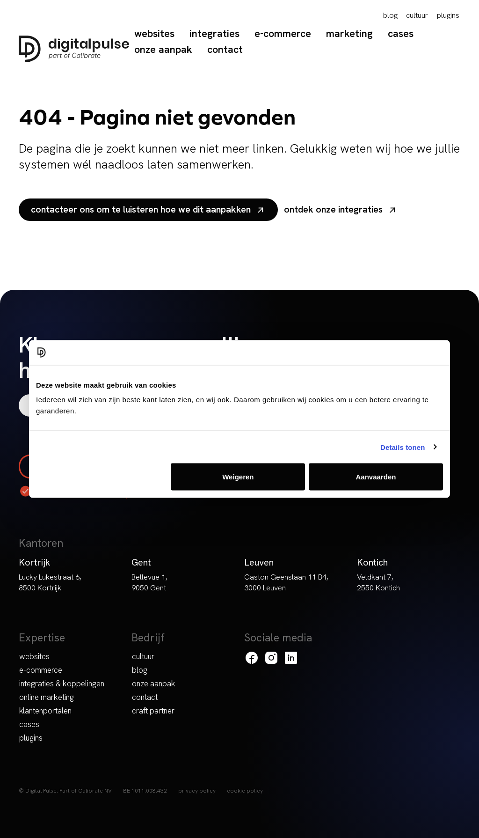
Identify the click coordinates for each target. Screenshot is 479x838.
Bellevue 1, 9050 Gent (149, 582)
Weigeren (238, 477)
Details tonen (402, 447)
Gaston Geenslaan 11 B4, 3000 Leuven (286, 582)
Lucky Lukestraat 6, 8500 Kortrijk (50, 582)
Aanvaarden (376, 477)
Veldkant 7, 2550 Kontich (378, 582)
